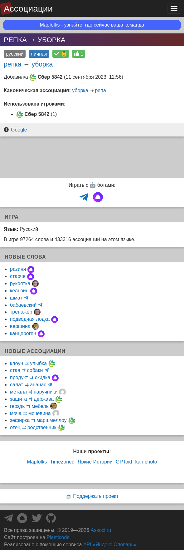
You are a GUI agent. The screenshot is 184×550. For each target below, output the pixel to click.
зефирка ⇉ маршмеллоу (38, 420)
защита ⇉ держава (32, 399)
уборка (42, 64)
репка (12, 64)
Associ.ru (100, 530)
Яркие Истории (95, 461)
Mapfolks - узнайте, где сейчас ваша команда (92, 24)
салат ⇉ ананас (28, 384)
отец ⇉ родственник (33, 427)
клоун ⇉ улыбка (28, 363)
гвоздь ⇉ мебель (29, 406)
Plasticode (58, 537)
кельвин (19, 290)
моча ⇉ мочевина (30, 413)
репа (100, 90)
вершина (20, 326)
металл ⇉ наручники (33, 391)
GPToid (124, 461)
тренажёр (21, 312)
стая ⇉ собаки (26, 370)
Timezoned (62, 461)
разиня (18, 269)
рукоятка (20, 283)
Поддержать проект (96, 496)
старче (18, 276)
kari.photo (146, 461)
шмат (16, 297)
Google (19, 129)
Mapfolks (37, 461)
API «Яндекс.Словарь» (110, 544)
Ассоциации (28, 8)
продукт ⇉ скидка (30, 377)
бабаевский (23, 305)
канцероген (23, 333)
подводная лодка (30, 319)
